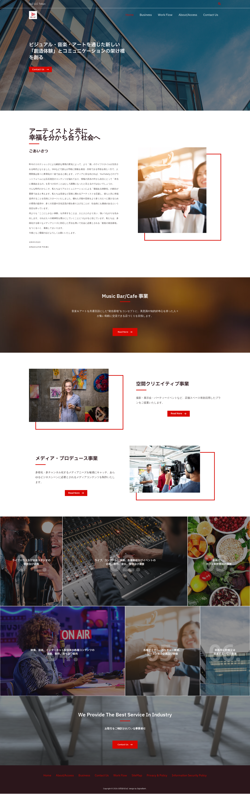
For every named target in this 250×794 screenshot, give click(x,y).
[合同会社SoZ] (33, 15)
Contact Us (101, 775)
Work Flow (119, 775)
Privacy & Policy (153, 775)
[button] (219, 4)
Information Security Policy (185, 775)
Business (85, 775)
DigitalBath (141, 789)
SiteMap (134, 775)
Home (50, 775)
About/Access (66, 775)
